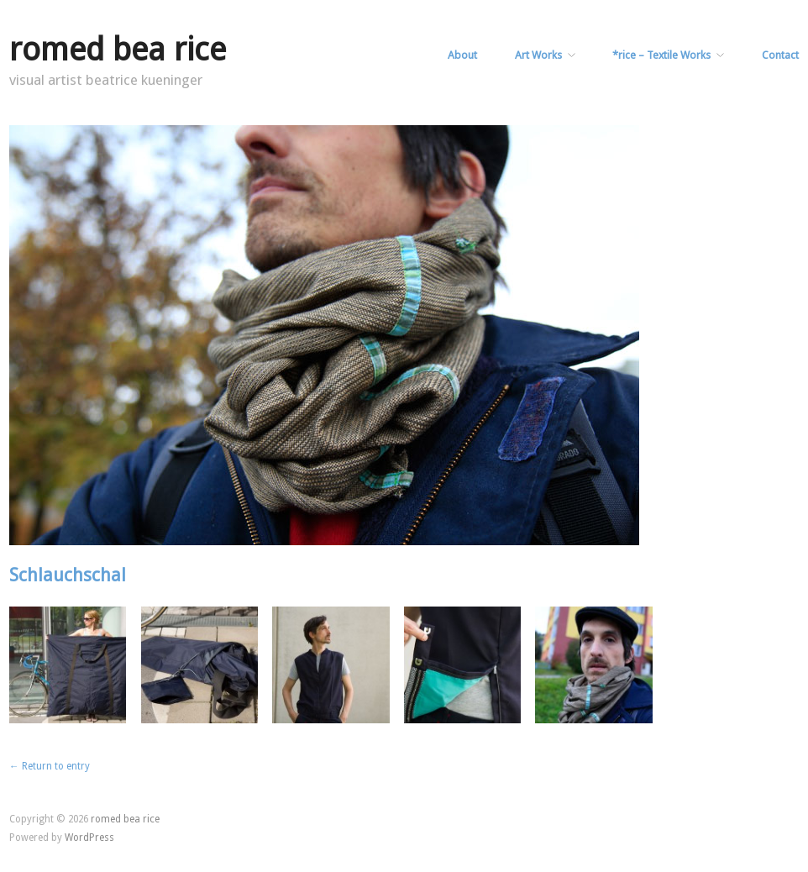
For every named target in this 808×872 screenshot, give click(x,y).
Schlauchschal (67, 575)
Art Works (538, 55)
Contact (780, 55)
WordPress (89, 837)
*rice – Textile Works (661, 55)
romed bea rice (117, 49)
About (462, 55)
